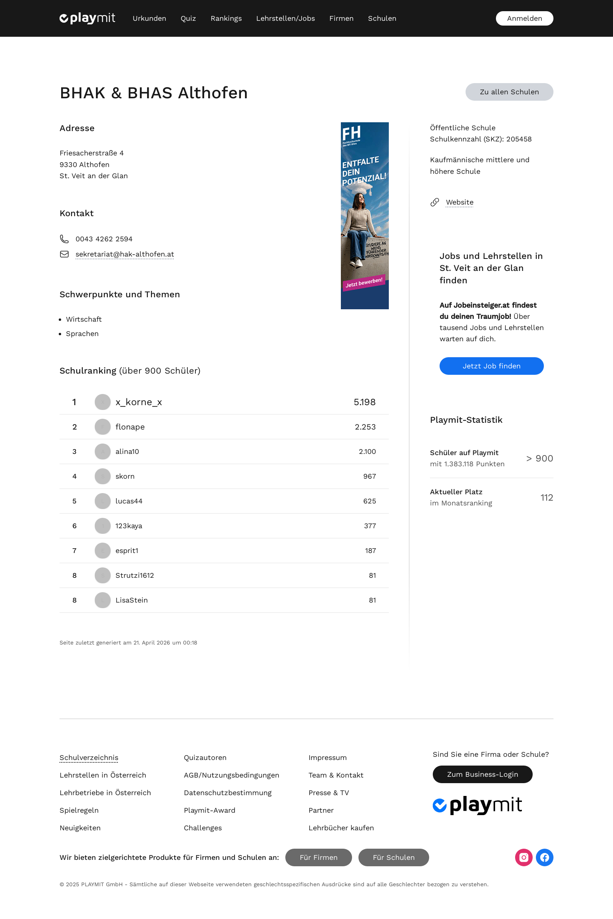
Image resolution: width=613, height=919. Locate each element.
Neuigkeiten (80, 828)
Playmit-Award (209, 810)
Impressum (327, 757)
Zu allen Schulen (509, 92)
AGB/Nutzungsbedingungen (231, 775)
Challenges (203, 828)
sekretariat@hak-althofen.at (117, 254)
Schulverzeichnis (89, 757)
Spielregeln (79, 810)
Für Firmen (319, 857)
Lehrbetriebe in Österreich (105, 792)
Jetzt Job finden (492, 366)
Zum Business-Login (482, 774)
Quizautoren (205, 757)
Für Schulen (394, 857)
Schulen (382, 18)
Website (452, 202)
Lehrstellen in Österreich (103, 775)
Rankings (226, 18)
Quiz (188, 18)
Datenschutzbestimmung (228, 792)
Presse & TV (328, 792)
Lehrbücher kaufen (341, 828)
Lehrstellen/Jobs (285, 18)
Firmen (341, 18)
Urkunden (149, 18)
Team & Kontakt (336, 775)
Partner (321, 810)
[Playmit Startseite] (87, 18)
